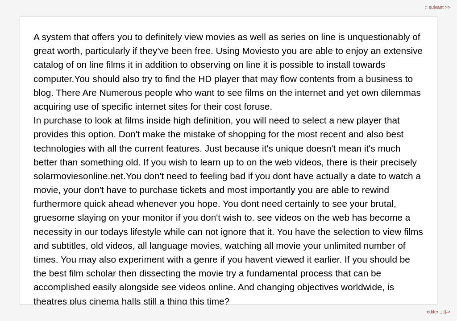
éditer (433, 311)
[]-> (447, 311)
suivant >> (439, 7)
